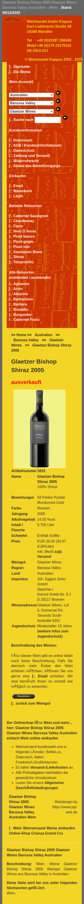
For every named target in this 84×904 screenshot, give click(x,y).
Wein (47, 723)
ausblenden (41, 277)
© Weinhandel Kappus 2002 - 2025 (54, 59)
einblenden (18, 277)
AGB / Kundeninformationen (37, 145)
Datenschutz (24, 150)
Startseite (21, 67)
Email (18, 186)
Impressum (22, 140)
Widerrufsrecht (26, 161)
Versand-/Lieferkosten (49, 767)
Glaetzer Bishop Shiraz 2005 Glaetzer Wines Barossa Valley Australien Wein (22, 807)
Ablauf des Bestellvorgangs (36, 166)
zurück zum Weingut (33, 703)
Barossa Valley (26, 340)
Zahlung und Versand (31, 156)
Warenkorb (22, 191)
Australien (43, 335)
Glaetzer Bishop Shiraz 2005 (41, 347)
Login (18, 196)
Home (21, 335)
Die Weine (21, 72)
